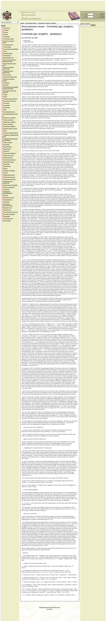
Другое (5, 51)
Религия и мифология (8, 187)
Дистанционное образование (10, 49)
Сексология (6, 189)
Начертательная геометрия (10, 99)
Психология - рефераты (9, 117)
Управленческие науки (9, 177)
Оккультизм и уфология (9, 101)
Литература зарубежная (9, 153)
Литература (6, 151)
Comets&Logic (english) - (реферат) (47, 23)
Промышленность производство (7, 182)
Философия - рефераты (9, 126)
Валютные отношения (9, 214)
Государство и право (8, 38)
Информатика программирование (7, 192)
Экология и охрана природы (10, 133)
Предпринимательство (9, 112)
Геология (5, 34)
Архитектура (6, 28)
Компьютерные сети (8, 57)
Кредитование (7, 220)
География (6, 30)
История (5, 172)
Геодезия (5, 32)
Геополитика (6, 36)
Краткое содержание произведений (8, 68)
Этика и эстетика (7, 142)
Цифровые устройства (9, 170)
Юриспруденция (7, 146)
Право (4, 109)
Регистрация (102, 16)
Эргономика (6, 144)
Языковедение (7, 149)
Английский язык (7, 199)
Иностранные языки (8, 162)
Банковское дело (7, 207)
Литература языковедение (10, 77)
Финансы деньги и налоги (10, 128)
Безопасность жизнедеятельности (7, 204)
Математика (6, 82)
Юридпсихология (7, 157)
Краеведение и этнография (10, 185)
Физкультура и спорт (8, 197)
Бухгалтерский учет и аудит (10, 212)
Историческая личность (9, 159)
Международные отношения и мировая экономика (10, 87)
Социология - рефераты (9, 122)
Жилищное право (7, 53)
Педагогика (6, 103)
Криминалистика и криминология (7, 71)
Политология (6, 107)
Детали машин (7, 47)
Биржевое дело (7, 210)
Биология (5, 195)
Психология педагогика (9, 179)
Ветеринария (6, 216)
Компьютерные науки (8, 175)
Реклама (5, 168)
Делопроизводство (8, 44)
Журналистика (7, 55)
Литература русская (8, 155)
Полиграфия (6, 105)
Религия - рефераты (8, 120)
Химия (5, 130)
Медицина (6, 85)
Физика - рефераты (8, 124)
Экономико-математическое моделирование (10, 139)
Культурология (7, 74)
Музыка (5, 94)
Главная (22, 23)
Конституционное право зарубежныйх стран (9, 60)
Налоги (5, 96)
